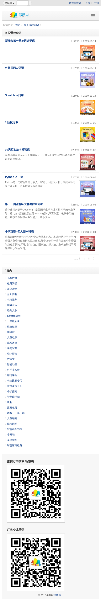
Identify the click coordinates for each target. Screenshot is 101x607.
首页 (17, 25)
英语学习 (12, 440)
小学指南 (12, 391)
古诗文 (11, 359)
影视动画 (12, 364)
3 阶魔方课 (11, 122)
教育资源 (12, 283)
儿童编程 (12, 418)
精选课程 (12, 375)
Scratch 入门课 (14, 95)
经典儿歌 (12, 310)
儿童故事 (12, 278)
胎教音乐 (12, 305)
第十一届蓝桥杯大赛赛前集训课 (24, 204)
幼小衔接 (12, 353)
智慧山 (57, 595)
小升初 (11, 434)
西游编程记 (75, 3)
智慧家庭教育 (14, 445)
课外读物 (12, 288)
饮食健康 (12, 326)
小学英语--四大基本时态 (19, 231)
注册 (96, 3)
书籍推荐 (12, 299)
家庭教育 (12, 407)
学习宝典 (12, 348)
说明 (9, 402)
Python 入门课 (14, 176)
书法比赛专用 (14, 380)
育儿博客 (12, 294)
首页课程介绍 (31, 25)
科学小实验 (13, 369)
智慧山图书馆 (14, 429)
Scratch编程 (14, 315)
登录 (87, 3)
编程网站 (12, 423)
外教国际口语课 (14, 67)
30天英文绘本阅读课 (17, 149)
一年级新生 (13, 321)
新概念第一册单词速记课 (20, 40)
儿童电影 (12, 337)
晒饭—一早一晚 (16, 413)
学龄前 (11, 332)
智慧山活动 (13, 396)
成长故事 (12, 342)
